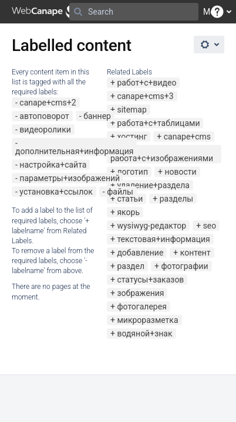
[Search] (78, 11)
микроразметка (147, 320)
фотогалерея (141, 306)
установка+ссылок (55, 191)
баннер (97, 116)
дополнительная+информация (74, 151)
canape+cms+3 (145, 96)
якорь (128, 212)
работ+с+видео (146, 82)
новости (180, 171)
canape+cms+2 (47, 102)
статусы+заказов (150, 279)
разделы (176, 198)
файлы (120, 191)
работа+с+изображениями (161, 158)
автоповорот (44, 116)
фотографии (184, 266)
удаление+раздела (153, 185)
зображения (140, 293)
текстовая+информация (163, 239)
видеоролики (45, 129)
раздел (130, 266)
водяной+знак (144, 333)
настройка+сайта (52, 164)
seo (210, 225)
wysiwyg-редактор (151, 225)
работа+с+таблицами (158, 123)
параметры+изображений (69, 178)
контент (195, 252)
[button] (217, 11)
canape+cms (187, 136)
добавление (140, 252)
